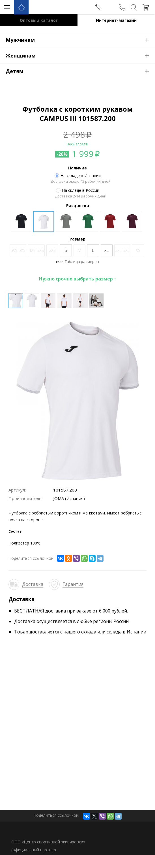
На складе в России (77, 190)
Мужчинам (80, 39)
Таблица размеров (82, 261)
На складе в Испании (78, 175)
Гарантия (73, 584)
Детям (80, 70)
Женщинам (80, 55)
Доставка (32, 584)
